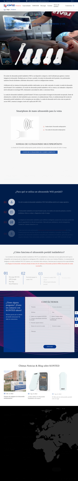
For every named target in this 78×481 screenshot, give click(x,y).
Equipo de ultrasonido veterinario (17, 264)
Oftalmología (42, 441)
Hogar (8, 9)
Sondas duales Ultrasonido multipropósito (55, 127)
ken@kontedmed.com (43, 1)
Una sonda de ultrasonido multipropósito (55, 130)
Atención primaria (44, 417)
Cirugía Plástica (43, 436)
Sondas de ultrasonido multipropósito (39, 145)
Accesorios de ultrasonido (29, 448)
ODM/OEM (35, 5)
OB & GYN (42, 424)
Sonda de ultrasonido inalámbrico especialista (28, 414)
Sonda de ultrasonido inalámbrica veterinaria (10, 449)
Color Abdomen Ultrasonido (29, 441)
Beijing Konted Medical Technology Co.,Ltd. (26, 478)
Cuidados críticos (43, 422)
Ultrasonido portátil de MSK (53, 264)
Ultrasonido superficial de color (12, 441)
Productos (18, 5)
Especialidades (27, 5)
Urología (41, 439)
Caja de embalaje (26, 454)
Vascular (41, 431)
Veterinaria (42, 444)
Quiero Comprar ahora (58, 316)
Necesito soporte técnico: (38, 322)
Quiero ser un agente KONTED (40, 316)
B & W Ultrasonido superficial (12, 443)
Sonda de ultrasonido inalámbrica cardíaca (27, 419)
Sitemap (48, 478)
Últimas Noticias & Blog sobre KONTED (39, 366)
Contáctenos (68, 5)
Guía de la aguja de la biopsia (30, 452)
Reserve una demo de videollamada (57, 319)
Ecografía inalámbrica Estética (30, 422)
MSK (40, 429)
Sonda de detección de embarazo (36, 264)
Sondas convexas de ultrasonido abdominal (28, 436)
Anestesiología (43, 434)
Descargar (43, 5)
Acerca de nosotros (56, 5)
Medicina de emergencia (45, 419)
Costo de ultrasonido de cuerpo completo (39, 153)
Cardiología (42, 427)
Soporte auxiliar (26, 457)
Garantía (49, 5)
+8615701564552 (15, 1)
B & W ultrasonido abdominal (30, 443)
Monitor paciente (26, 459)
